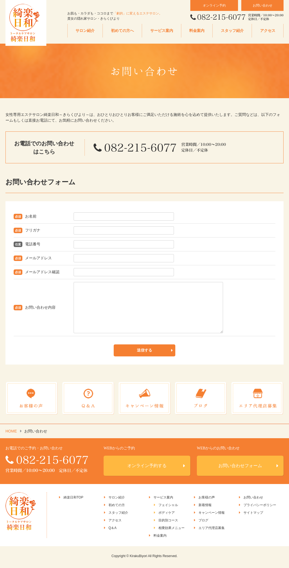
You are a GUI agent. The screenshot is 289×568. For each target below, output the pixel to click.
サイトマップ (253, 515)
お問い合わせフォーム (240, 468)
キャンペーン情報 (211, 515)
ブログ (203, 523)
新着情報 (205, 507)
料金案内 (196, 31)
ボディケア (166, 515)
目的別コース (168, 523)
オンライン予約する (147, 468)
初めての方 (117, 507)
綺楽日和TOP (73, 500)
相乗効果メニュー (171, 530)
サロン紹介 (85, 31)
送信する (144, 354)
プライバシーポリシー (259, 507)
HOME (11, 433)
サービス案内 (161, 31)
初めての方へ (122, 31)
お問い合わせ (262, 5)
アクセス (267, 31)
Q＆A (112, 530)
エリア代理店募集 (211, 530)
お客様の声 (206, 500)
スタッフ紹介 (232, 31)
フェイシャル (168, 507)
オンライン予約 (214, 5)
